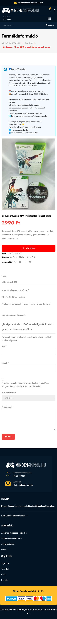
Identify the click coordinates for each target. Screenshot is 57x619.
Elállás (4, 549)
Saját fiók (5, 563)
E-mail (5, 363)
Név (4, 346)
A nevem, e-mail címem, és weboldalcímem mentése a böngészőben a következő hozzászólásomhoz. (25, 385)
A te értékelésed (10, 392)
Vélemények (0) (9, 282)
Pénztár (4, 580)
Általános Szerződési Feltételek (13, 533)
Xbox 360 (31, 257)
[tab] (28, 276)
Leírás (4, 276)
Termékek (5, 569)
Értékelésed (7, 407)
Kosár (3, 574)
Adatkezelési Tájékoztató (11, 538)
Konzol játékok (19, 257)
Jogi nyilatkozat (7, 544)
